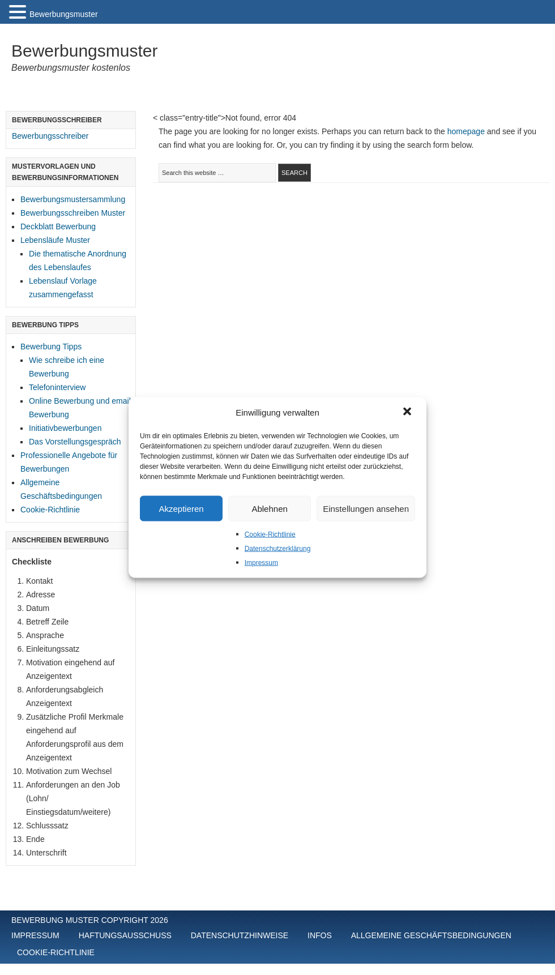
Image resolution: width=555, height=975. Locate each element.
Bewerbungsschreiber (50, 135)
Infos (320, 935)
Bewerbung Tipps (51, 346)
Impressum (261, 563)
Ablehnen (269, 508)
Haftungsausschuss (125, 935)
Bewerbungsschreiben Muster (72, 212)
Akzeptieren (181, 508)
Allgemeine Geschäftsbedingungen (431, 935)
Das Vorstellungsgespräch (75, 441)
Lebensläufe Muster (55, 240)
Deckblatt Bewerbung (58, 226)
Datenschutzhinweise (239, 935)
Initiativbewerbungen (65, 428)
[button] (408, 413)
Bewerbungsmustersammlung (72, 199)
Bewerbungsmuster (84, 50)
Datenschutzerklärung (278, 549)
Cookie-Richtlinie (270, 534)
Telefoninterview (57, 387)
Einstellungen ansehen (366, 508)
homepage (466, 131)
